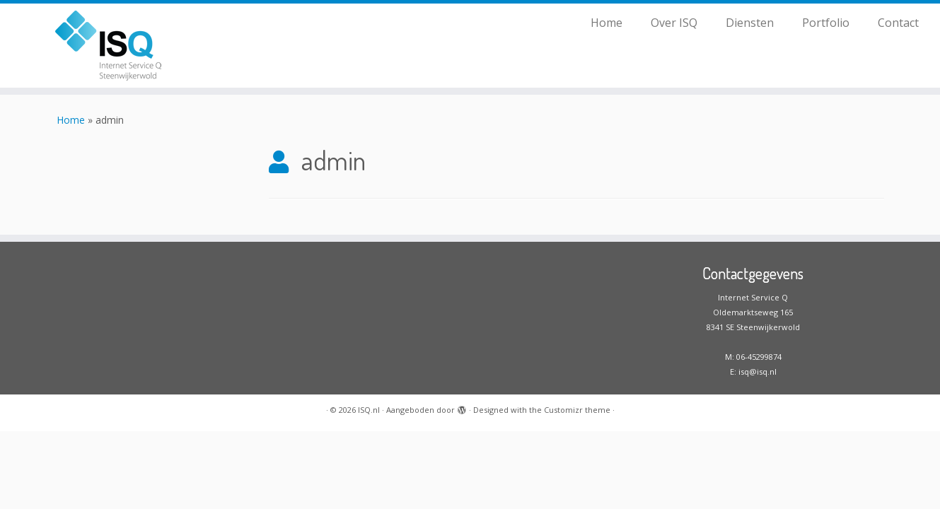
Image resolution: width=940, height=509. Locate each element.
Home (606, 22)
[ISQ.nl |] (108, 46)
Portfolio (825, 22)
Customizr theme (577, 409)
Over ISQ (674, 22)
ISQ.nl (369, 409)
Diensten (750, 22)
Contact (898, 22)
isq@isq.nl (757, 371)
